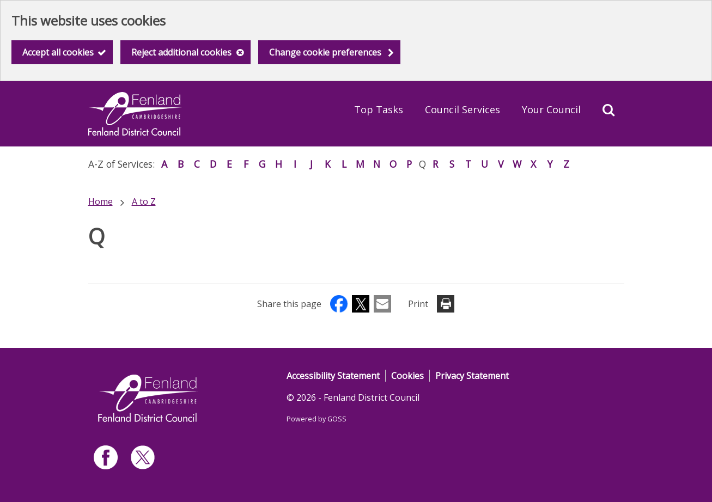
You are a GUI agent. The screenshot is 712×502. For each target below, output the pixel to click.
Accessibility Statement (333, 376)
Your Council (551, 109)
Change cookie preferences (325, 52)
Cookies (407, 376)
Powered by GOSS (316, 419)
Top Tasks (378, 109)
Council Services (462, 109)
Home (100, 201)
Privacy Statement (472, 376)
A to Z (144, 201)
